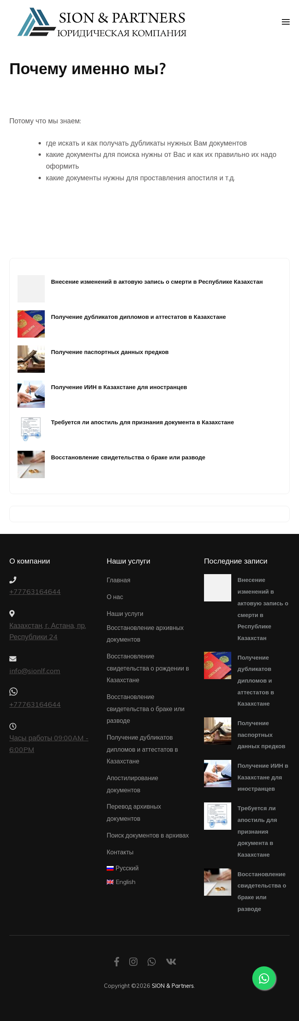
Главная (118, 580)
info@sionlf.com (34, 670)
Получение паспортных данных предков (110, 352)
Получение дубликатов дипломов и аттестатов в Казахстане (138, 316)
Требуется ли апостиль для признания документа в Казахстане (142, 422)
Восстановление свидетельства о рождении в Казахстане (148, 668)
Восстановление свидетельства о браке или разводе (128, 457)
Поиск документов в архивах (148, 835)
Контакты (120, 852)
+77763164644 (35, 591)
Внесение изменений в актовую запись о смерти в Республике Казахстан (157, 281)
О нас (115, 597)
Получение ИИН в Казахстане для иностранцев (119, 387)
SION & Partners (173, 985)
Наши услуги (125, 613)
